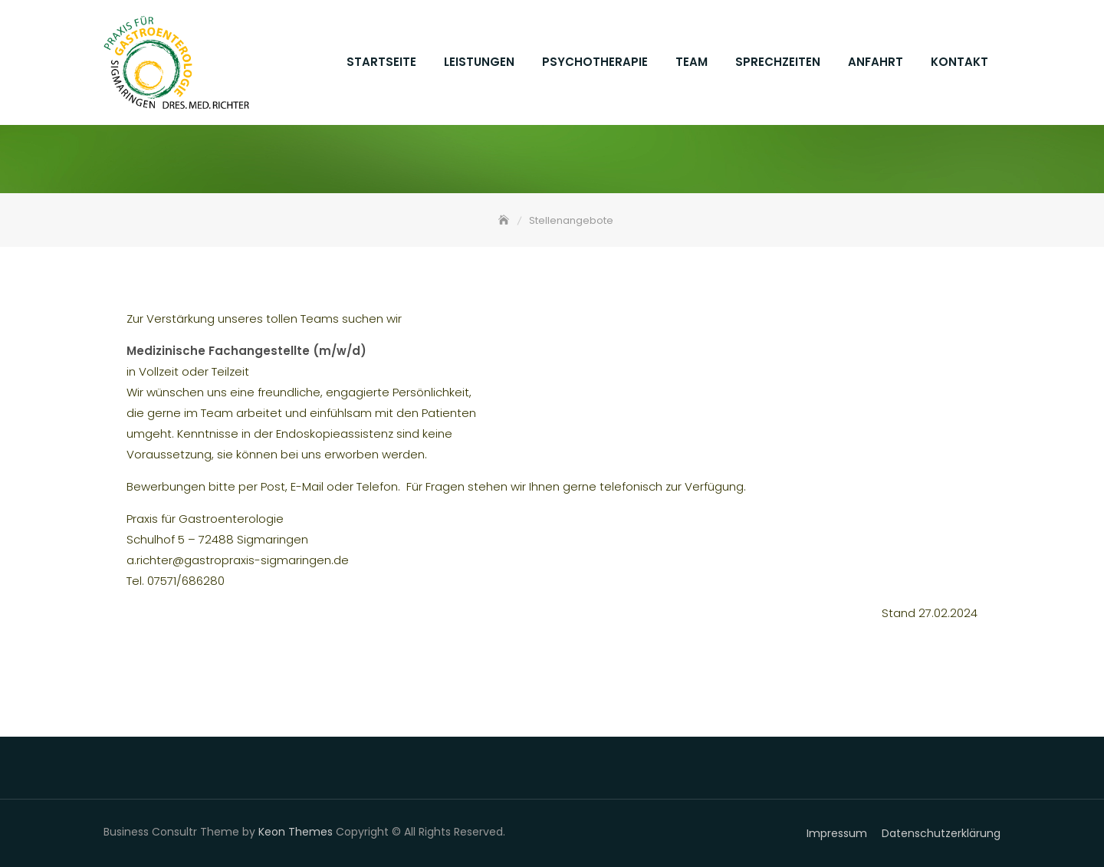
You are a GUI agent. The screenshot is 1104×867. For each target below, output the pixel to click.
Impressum (837, 833)
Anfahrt (875, 62)
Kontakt (959, 62)
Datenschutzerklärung (941, 833)
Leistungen (479, 62)
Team (691, 62)
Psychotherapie (595, 62)
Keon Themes (295, 831)
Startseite (381, 62)
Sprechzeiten (777, 62)
